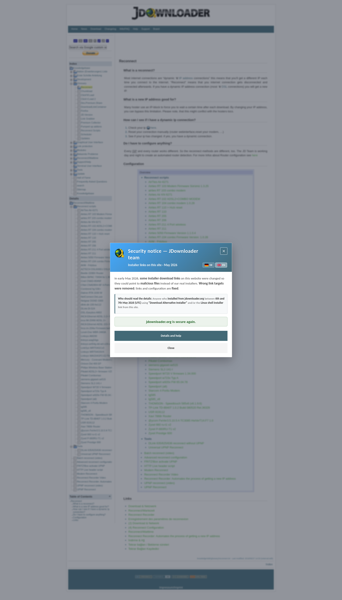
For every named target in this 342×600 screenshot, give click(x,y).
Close (171, 348)
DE (208, 265)
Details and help (171, 336)
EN (221, 265)
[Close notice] (224, 251)
